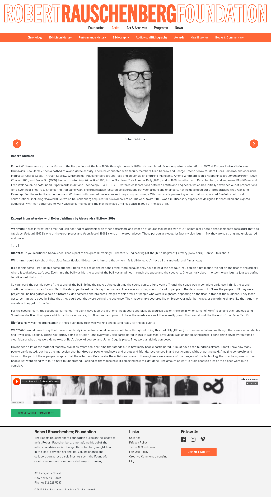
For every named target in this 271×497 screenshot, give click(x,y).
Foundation (96, 28)
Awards (179, 37)
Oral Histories (199, 37)
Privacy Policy (138, 442)
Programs (161, 28)
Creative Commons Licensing (148, 456)
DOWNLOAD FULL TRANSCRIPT (36, 413)
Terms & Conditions (142, 447)
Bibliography (121, 37)
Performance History (92, 37)
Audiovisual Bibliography (151, 37)
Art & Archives (137, 28)
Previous (17, 143)
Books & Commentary (229, 37)
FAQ (131, 461)
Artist (115, 28)
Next (254, 143)
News (179, 28)
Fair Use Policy (138, 452)
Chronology (34, 37)
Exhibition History (60, 37)
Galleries (134, 438)
